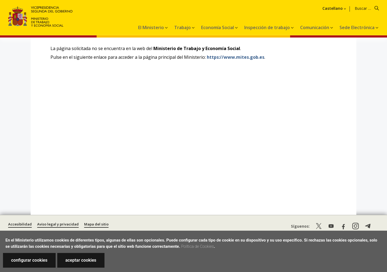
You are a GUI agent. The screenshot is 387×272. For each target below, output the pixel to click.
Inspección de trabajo (267, 27)
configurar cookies (29, 260)
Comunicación (315, 27)
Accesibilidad (20, 224)
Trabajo (183, 27)
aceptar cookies (80, 260)
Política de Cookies (197, 246)
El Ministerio (151, 27)
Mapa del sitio (96, 224)
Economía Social (218, 27)
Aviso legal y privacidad (58, 224)
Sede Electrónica (358, 27)
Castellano (332, 8)
